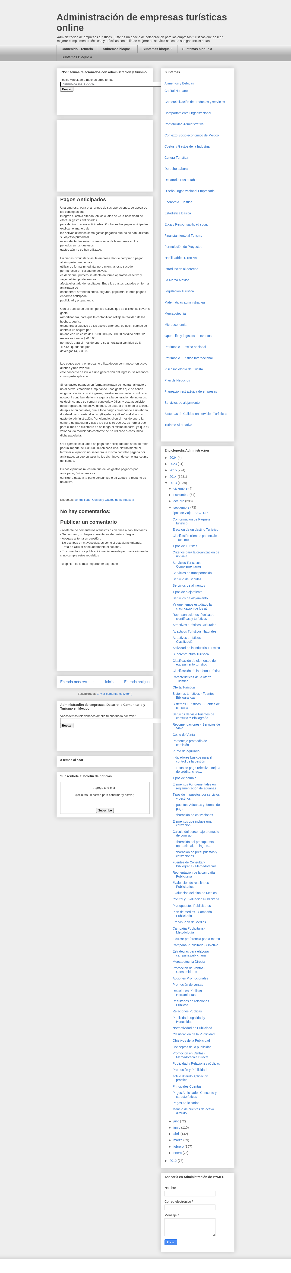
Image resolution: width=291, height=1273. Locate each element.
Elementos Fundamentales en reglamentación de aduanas (194, 786)
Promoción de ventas (188, 984)
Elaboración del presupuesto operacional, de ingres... (193, 844)
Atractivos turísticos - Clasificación (188, 639)
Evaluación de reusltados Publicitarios (191, 885)
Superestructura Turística (191, 654)
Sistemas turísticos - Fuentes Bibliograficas (194, 695)
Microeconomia (175, 324)
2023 (174, 464)
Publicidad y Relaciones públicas (196, 1063)
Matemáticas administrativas (185, 302)
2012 (174, 1161)
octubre (179, 501)
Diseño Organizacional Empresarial (189, 191)
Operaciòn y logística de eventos (188, 336)
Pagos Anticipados (186, 1103)
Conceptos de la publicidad (192, 1047)
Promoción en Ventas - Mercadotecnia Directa (191, 1055)
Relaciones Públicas (187, 1011)
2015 (174, 470)
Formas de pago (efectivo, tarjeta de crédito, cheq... (196, 770)
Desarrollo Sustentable (180, 180)
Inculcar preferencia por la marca (196, 939)
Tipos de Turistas (185, 546)
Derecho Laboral (176, 169)
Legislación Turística (179, 291)
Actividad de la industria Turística (196, 648)
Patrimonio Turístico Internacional (188, 358)
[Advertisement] (14, 1176)
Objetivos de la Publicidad (191, 1040)
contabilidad (82, 499)
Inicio (109, 682)
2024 (174, 457)
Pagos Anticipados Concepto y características (195, 1095)
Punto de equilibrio (186, 751)
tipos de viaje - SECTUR (190, 513)
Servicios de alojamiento (182, 402)
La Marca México (176, 280)
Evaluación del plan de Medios (195, 893)
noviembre (181, 495)
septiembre (181, 507)
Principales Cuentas (187, 1086)
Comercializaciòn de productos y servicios (194, 102)
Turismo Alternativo (178, 425)
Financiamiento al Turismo (183, 235)
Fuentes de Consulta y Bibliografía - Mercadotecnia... (196, 864)
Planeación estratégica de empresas (190, 391)
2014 (174, 476)
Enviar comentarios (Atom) (114, 693)
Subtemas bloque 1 (118, 49)
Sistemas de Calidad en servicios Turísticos (195, 414)
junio (177, 1127)
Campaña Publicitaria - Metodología (189, 930)
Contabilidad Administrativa (184, 124)
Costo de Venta (184, 735)
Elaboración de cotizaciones (193, 815)
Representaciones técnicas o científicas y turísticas (193, 616)
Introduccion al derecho (181, 269)
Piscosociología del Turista (183, 369)
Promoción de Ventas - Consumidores (189, 970)
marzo (178, 1140)
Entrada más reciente (77, 682)
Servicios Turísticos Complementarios (187, 565)
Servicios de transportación (192, 573)
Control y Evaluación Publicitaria (196, 899)
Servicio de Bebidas (187, 579)
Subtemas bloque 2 (157, 49)
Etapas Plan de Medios (189, 922)
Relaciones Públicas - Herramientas (188, 993)
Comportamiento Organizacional (187, 113)
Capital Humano (176, 91)
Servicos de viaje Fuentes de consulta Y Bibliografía (193, 716)
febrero (178, 1146)
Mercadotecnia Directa (189, 961)
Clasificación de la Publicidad (194, 1034)
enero (178, 1153)
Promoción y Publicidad (189, 1070)
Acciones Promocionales (190, 978)
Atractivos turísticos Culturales (194, 625)
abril (176, 1134)
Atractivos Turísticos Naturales (194, 631)
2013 (174, 483)
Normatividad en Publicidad (192, 1028)
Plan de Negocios (177, 380)
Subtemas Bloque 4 (77, 57)
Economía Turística (178, 202)
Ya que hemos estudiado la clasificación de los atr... (192, 606)
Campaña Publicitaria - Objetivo (195, 945)
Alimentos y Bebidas (179, 83)
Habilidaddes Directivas (181, 258)
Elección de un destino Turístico (195, 529)
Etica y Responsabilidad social (186, 224)
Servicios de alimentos (189, 585)
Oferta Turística (184, 687)
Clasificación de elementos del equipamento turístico (194, 662)
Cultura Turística (176, 157)
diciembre (180, 488)
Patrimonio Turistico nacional (185, 347)
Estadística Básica (177, 213)
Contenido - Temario (77, 49)
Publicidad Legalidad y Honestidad (189, 1020)
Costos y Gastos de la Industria (113, 499)
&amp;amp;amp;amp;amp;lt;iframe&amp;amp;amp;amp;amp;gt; (112, 101)
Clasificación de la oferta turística (196, 671)
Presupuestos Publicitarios (192, 906)
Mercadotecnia (175, 313)
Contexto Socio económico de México (191, 135)
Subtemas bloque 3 (197, 49)
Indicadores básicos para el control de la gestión (192, 759)
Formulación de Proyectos (183, 247)
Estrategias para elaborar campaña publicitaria (191, 953)
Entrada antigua (137, 682)
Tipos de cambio (184, 778)
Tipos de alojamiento (187, 592)
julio (176, 1121)
